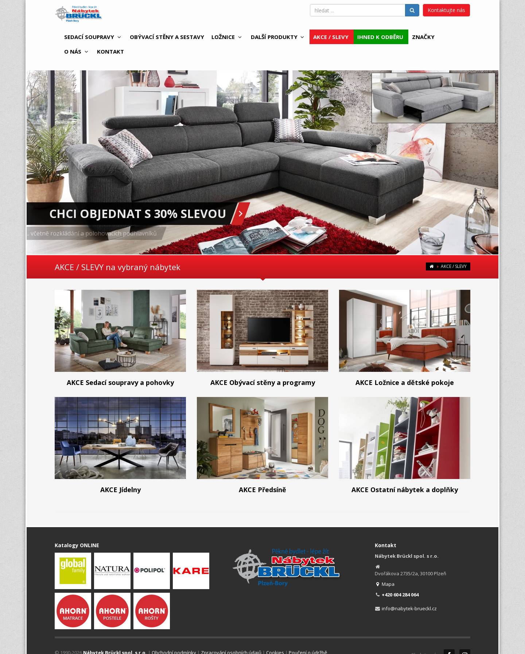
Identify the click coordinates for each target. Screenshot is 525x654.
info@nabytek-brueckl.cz (409, 608)
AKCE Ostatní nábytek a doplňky (404, 489)
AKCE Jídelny (120, 489)
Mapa (385, 584)
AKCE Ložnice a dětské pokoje (404, 382)
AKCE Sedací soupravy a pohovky (120, 382)
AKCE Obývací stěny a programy (262, 382)
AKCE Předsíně (262, 489)
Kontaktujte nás (446, 10)
